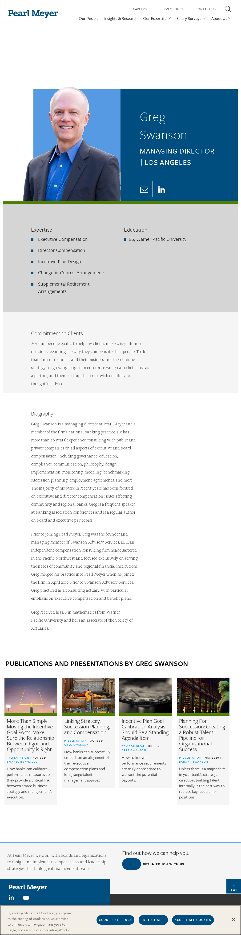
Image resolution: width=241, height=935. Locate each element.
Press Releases (212, 906)
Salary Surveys (189, 18)
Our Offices (166, 906)
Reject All (153, 923)
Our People (89, 18)
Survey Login (171, 9)
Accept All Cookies (193, 923)
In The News (188, 906)
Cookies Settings (115, 923)
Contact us (145, 906)
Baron (185, 762)
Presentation (18, 758)
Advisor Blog (133, 746)
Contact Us (206, 9)
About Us (219, 18)
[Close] (233, 922)
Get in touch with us (164, 864)
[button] (227, 8)
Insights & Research (120, 18)
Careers (140, 9)
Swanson (15, 762)
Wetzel (31, 762)
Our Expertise (155, 18)
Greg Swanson (76, 745)
